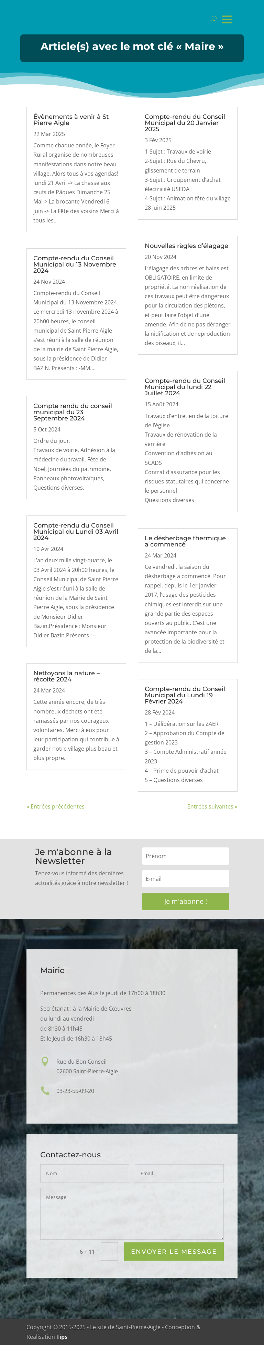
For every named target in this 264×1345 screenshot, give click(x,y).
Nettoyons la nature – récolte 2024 (66, 676)
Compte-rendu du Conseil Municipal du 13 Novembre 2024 (74, 264)
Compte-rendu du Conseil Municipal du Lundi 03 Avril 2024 (75, 532)
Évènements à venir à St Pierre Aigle (71, 120)
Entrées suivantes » (212, 806)
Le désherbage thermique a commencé (185, 541)
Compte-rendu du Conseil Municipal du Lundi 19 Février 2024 (185, 695)
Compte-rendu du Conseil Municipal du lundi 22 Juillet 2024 (185, 387)
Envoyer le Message (174, 1251)
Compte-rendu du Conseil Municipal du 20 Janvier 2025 (185, 123)
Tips (61, 1337)
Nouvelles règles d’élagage (186, 246)
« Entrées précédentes (55, 806)
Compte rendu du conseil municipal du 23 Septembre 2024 (72, 412)
